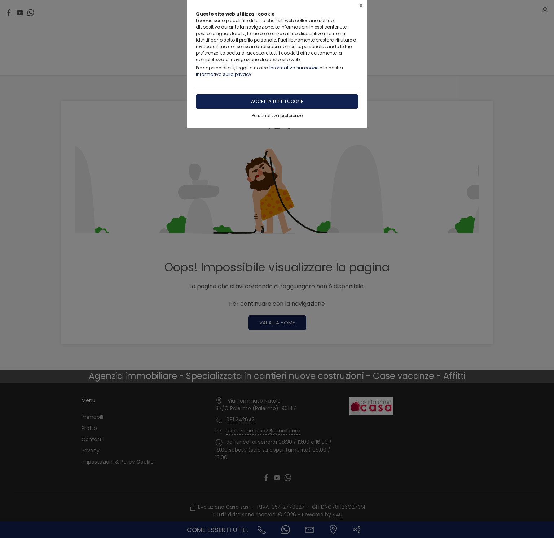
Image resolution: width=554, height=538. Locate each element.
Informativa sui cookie (293, 68)
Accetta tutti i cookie (277, 101)
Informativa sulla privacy (223, 74)
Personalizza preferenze (277, 115)
